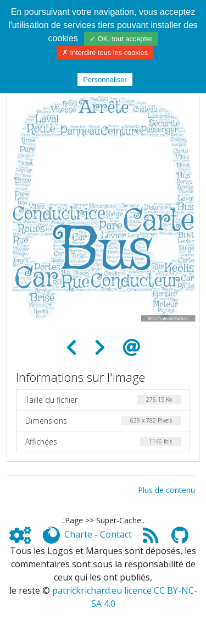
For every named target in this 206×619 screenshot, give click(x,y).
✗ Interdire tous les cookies (105, 52)
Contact (116, 534)
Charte (78, 534)
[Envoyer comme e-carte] (131, 347)
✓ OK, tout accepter (121, 39)
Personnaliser (105, 79)
